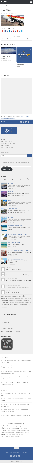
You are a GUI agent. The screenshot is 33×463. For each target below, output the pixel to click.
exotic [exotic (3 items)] (26, 302)
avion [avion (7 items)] (9, 296)
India (17, 250)
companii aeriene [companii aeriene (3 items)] (16, 300)
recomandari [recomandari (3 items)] (14, 306)
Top (21, 225)
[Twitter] (26, 122)
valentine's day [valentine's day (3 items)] (13, 307)
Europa (18, 242)
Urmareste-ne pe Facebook (8, 314)
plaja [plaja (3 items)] (11, 306)
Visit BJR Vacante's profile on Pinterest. (10, 331)
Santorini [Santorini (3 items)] (21, 306)
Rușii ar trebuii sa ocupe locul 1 (13, 269)
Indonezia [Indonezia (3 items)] (7, 304)
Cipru (9, 242)
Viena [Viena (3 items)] (18, 307)
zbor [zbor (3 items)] (20, 307)
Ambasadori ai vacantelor (14, 234)
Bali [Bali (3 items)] (12, 296)
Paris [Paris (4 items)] (6, 306)
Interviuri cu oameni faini (25, 250)
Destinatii (10, 183)
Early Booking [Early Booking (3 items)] (17, 302)
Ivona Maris (5, 13)
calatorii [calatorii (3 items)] (29, 298)
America (10, 259)
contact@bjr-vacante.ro (10, 143)
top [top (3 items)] (23, 306)
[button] (12, 20)
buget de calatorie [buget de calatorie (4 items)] (23, 298)
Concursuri (11, 225)
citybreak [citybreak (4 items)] (11, 300)
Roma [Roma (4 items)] (18, 306)
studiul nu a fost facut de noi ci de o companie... (17, 287)
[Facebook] (21, 122)
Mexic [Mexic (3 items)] (21, 304)
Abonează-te (6, 169)
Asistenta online (5, 145)
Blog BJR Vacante (6, 2)
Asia (9, 250)
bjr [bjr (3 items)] (22, 296)
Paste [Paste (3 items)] (8, 306)
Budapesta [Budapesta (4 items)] (16, 298)
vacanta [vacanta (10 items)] (4, 308)
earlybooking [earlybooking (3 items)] (22, 302)
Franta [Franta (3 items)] (4, 304)
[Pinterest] (28, 122)
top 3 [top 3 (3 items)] (25, 306)
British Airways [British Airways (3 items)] (11, 298)
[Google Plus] (23, 122)
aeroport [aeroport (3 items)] (2, 296)
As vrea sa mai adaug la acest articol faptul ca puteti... (19, 275)
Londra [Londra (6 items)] (14, 304)
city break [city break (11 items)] (5, 300)
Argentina (15, 259)
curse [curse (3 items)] (28, 300)
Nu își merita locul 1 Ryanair (12, 292)
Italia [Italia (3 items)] (10, 304)
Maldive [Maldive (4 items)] (18, 304)
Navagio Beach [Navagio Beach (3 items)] (24, 304)
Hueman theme (24, 452)
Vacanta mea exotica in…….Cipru (16, 244)
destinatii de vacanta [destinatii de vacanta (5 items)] (6, 302)
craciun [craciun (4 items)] (25, 300)
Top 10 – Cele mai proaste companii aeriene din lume (18, 415)
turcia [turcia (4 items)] (27, 306)
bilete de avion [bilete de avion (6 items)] (17, 296)
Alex (4, 398)
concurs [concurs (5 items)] (21, 300)
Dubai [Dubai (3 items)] (13, 302)
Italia (9, 200)
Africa (9, 208)
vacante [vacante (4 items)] (9, 307)
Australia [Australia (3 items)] (6, 296)
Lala (3, 415)
